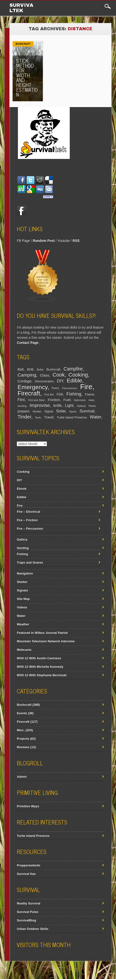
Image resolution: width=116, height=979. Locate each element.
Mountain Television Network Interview (46, 641)
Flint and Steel (36, 400)
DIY (60, 381)
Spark (72, 411)
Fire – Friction (27, 520)
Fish (60, 394)
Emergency (32, 387)
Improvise (40, 405)
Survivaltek (21, 7)
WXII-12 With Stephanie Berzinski (42, 675)
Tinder (24, 416)
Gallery (22, 539)
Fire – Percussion (30, 528)
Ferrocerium (69, 388)
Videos (22, 607)
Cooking (78, 375)
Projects (23, 738)
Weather (23, 624)
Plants (92, 405)
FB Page (23, 241)
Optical (81, 405)
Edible (74, 380)
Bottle (40, 369)
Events (22, 713)
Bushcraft (23, 44)
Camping (26, 374)
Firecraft (28, 393)
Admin (21, 776)
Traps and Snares (30, 562)
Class (44, 375)
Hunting (21, 405)
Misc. (21, 730)
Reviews (23, 747)
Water (95, 417)
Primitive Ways (28, 806)
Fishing (73, 393)
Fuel (66, 400)
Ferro (55, 388)
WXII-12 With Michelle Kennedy (40, 666)
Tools (38, 417)
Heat (91, 400)
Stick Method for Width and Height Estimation (27, 78)
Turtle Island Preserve (71, 417)
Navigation (25, 573)
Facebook (21, 210)
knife (58, 405)
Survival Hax (26, 874)
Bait (20, 369)
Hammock (79, 400)
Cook (59, 375)
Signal (48, 411)
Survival (86, 410)
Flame (89, 394)
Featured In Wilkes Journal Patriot (42, 632)
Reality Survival (28, 903)
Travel (49, 417)
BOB (30, 369)
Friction (54, 400)
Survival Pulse (27, 912)
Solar (60, 411)
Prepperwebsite (28, 865)
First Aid (49, 394)
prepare (23, 411)
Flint (21, 400)
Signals (22, 590)
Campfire (73, 368)
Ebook (21, 488)
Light (69, 405)
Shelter (36, 411)
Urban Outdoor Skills (32, 929)
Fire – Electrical (28, 511)
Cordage (24, 381)
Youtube (63, 241)
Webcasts (24, 649)
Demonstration (44, 381)
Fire (86, 387)
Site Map (23, 599)
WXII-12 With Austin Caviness (39, 658)
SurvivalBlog (26, 920)
